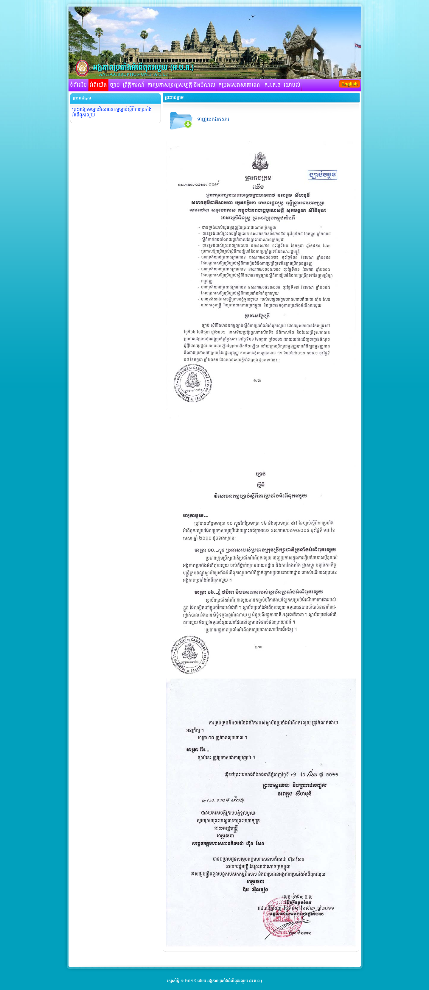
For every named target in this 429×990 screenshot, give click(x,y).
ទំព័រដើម (78, 85)
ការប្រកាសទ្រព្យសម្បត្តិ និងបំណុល (181, 85)
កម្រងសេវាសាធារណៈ (240, 85)
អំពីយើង (98, 85)
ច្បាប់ (115, 85)
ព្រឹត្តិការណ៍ (133, 85)
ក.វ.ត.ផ (273, 85)
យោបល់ (292, 85)
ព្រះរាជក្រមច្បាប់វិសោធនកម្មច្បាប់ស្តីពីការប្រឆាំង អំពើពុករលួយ (112, 112)
